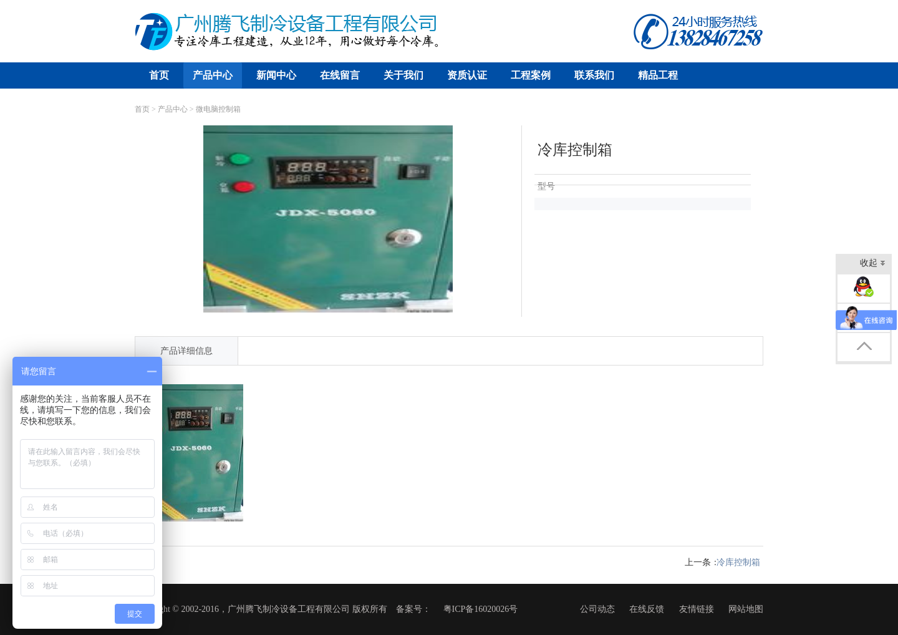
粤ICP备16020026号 (480, 609)
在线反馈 (646, 609)
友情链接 (696, 609)
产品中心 (213, 75)
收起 (873, 264)
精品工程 (658, 75)
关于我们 (403, 75)
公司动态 (597, 609)
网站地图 (745, 609)
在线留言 (340, 75)
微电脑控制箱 (218, 109)
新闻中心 (276, 75)
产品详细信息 (186, 351)
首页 (159, 75)
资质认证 (467, 75)
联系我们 (594, 75)
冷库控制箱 (738, 562)
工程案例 (531, 75)
